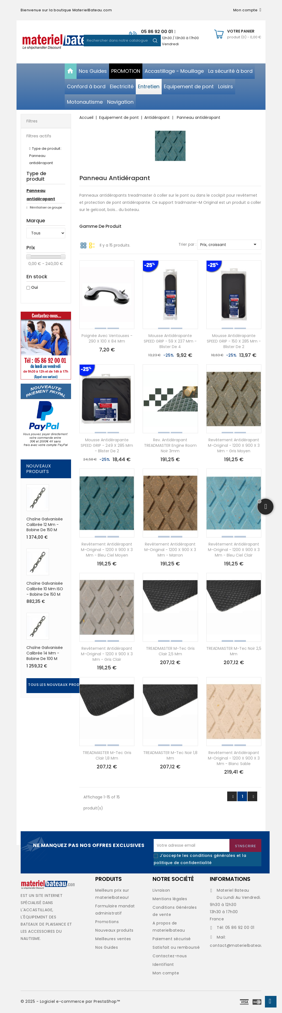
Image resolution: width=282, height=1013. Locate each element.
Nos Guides (106, 947)
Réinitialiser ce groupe (45, 207)
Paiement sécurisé (172, 939)
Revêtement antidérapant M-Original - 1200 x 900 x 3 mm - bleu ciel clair (234, 549)
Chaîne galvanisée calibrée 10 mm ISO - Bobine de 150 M (44, 589)
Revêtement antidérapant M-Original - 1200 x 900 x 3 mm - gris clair (107, 654)
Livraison (161, 890)
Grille (83, 245)
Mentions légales (170, 899)
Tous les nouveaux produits (58, 684)
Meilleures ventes (113, 939)
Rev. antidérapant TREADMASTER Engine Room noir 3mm (170, 445)
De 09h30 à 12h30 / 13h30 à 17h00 (170, 38)
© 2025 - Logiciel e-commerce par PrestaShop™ (70, 1001)
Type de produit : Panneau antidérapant (45, 155)
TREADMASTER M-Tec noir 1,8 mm (170, 755)
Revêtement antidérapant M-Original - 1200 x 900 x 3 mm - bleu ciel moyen (107, 549)
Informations (230, 879)
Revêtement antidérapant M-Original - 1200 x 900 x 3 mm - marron (170, 549)
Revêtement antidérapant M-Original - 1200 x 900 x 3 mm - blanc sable (234, 758)
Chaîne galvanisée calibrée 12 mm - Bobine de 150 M (44, 524)
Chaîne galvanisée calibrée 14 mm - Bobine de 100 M (44, 653)
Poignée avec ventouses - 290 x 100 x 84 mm (107, 338)
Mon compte (166, 973)
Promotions (107, 921)
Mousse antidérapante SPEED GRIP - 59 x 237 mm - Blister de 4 (170, 341)
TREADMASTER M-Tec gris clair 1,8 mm (107, 755)
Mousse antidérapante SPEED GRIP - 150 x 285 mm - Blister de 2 (234, 341)
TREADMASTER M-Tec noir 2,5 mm (233, 651)
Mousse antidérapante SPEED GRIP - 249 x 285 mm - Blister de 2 (107, 445)
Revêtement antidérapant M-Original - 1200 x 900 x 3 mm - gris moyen (234, 445)
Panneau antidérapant (40, 195)
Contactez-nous (170, 956)
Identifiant (163, 964)
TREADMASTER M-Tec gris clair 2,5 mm (170, 651)
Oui (34, 287)
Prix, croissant (229, 244)
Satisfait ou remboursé (176, 947)
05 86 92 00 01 (158, 31)
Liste (92, 245)
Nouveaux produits (114, 930)
